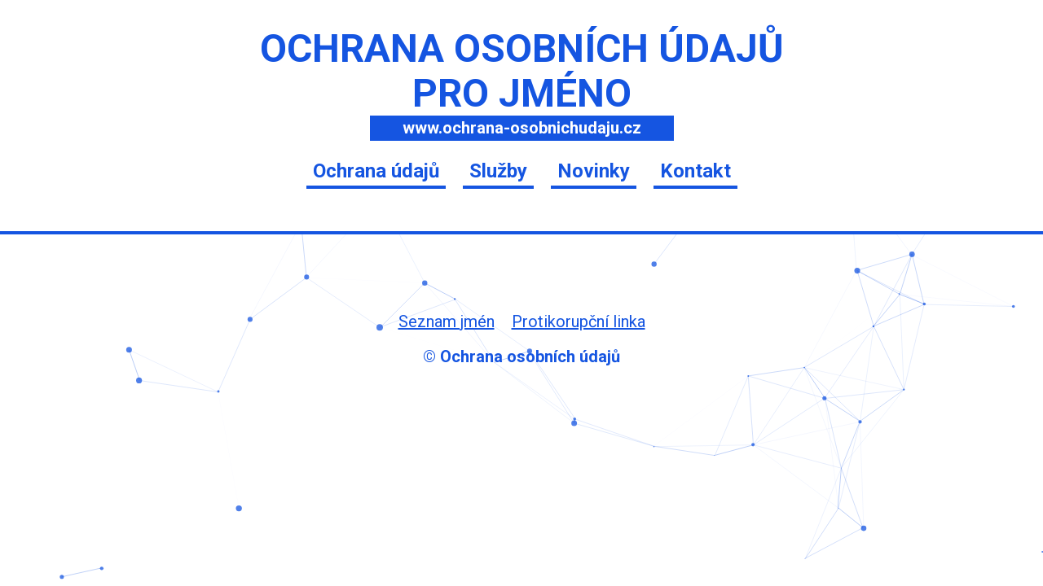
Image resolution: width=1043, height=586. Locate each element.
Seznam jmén (446, 321)
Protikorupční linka (578, 321)
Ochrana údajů (376, 171)
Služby (498, 171)
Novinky (593, 171)
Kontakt (695, 171)
